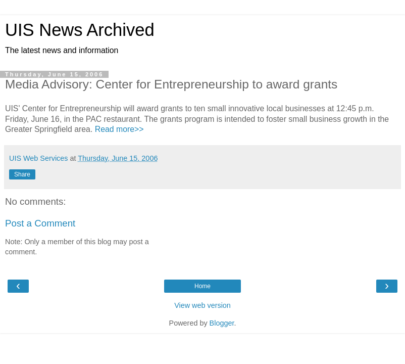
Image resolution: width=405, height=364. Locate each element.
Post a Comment (40, 223)
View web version (202, 305)
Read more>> (119, 129)
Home (202, 286)
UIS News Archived (80, 29)
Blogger (222, 323)
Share (22, 174)
